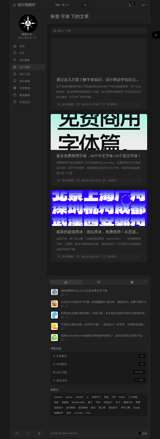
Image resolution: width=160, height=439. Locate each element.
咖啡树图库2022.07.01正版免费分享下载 (84, 290)
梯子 (90, 402)
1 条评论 (111, 180)
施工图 (102, 407)
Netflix (122, 397)
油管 (68, 412)
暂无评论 (112, 104)
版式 (93, 407)
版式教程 (83, 407)
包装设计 (58, 407)
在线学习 (96, 397)
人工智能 (132, 397)
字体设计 (108, 402)
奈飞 (118, 402)
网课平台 (128, 402)
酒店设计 (113, 407)
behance (58, 397)
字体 (98, 402)
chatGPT (80, 397)
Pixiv (88, 412)
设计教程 (70, 407)
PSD (114, 397)
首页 (58, 30)
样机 (56, 402)
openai (69, 397)
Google (136, 407)
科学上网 (125, 407)
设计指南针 (68, 104)
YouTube (78, 412)
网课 (138, 402)
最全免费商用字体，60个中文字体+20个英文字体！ (98, 155)
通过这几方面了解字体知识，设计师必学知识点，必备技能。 (107, 79)
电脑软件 (58, 412)
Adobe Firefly (78, 402)
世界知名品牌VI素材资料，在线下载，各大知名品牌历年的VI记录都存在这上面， (108, 313)
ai (88, 397)
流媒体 (65, 402)
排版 (106, 397)
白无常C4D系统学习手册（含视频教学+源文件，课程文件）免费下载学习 (103, 302)
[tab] (65, 282)
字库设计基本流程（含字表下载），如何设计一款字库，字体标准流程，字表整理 (108, 324)
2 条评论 (111, 256)
